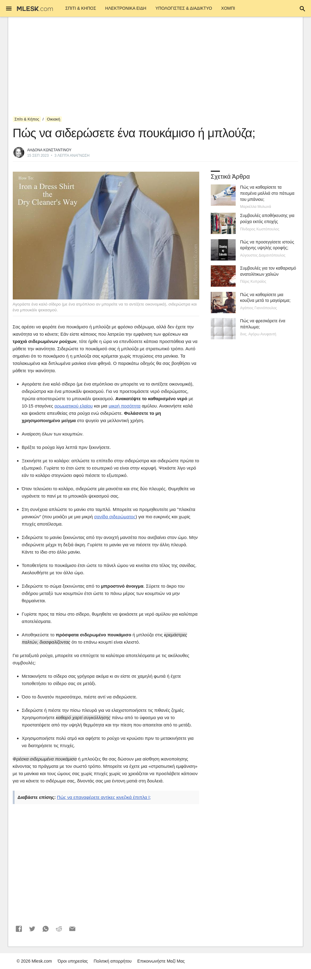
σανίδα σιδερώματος (114, 516)
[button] (19, 929)
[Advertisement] (156, 66)
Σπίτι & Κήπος (80, 8)
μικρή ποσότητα (125, 405)
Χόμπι (228, 8)
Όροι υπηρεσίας (73, 961)
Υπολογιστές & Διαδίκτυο (184, 8)
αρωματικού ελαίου (73, 405)
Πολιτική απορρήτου (113, 961)
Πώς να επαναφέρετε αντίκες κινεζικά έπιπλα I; (104, 797)
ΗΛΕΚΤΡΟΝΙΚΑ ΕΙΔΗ (125, 8)
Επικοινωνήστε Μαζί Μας (161, 961)
